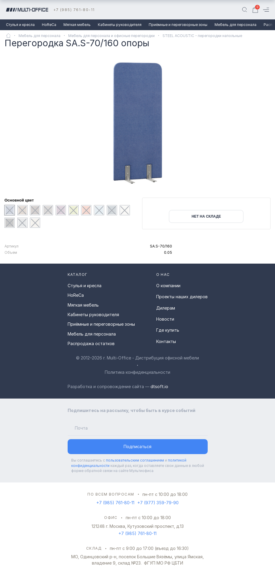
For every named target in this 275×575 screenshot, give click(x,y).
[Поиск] (244, 10)
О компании (168, 285)
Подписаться (137, 446)
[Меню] (266, 9)
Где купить (167, 330)
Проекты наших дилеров (182, 296)
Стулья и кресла (20, 24)
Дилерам (165, 307)
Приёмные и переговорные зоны (178, 24)
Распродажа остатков (91, 343)
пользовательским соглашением (135, 460)
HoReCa (49, 24)
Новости (165, 319)
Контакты (166, 341)
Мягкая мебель (77, 24)
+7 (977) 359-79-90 (158, 502)
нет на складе (206, 216)
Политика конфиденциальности (137, 372)
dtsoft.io (159, 386)
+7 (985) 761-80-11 (74, 9)
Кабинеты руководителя (120, 24)
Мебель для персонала (235, 24)
